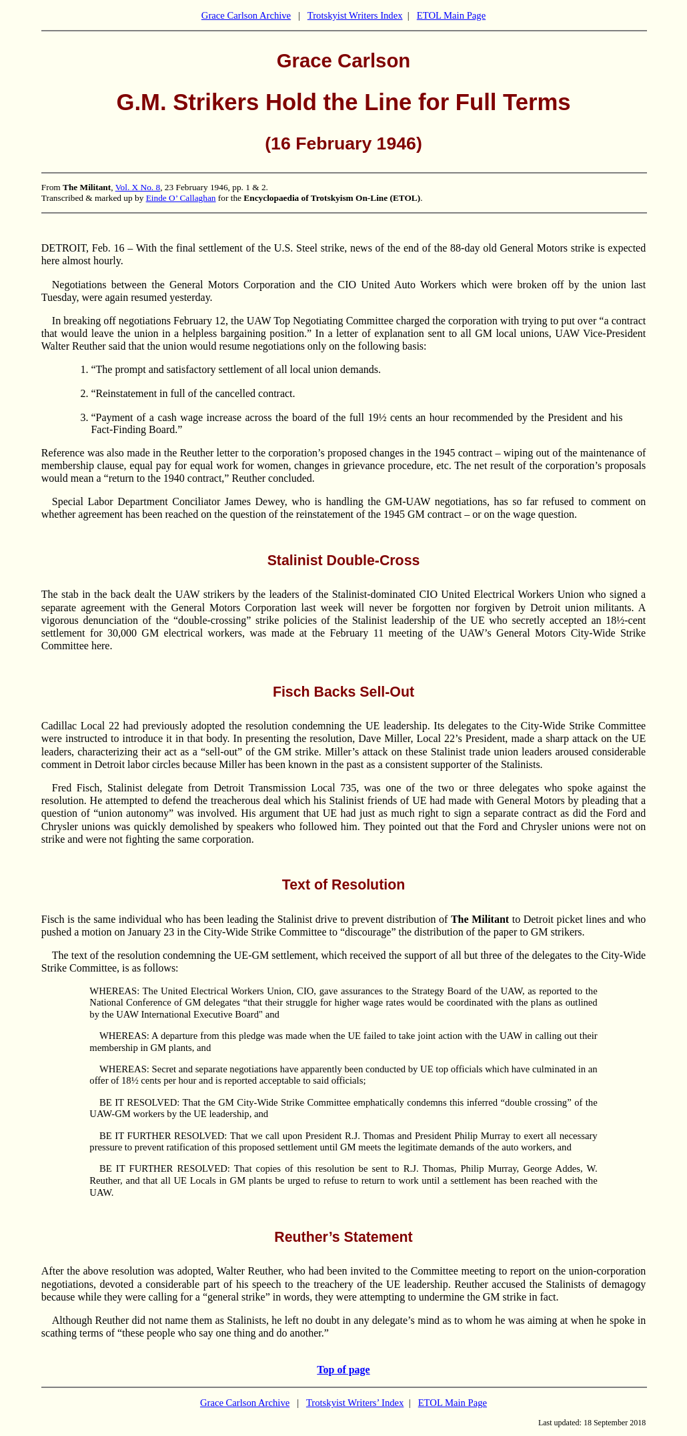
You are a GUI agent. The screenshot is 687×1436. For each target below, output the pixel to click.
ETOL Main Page (451, 15)
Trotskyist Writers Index (355, 15)
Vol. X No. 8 (138, 187)
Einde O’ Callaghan (181, 198)
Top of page (343, 1369)
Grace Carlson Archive (246, 15)
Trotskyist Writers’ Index (355, 1402)
